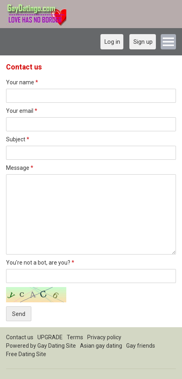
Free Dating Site (26, 354)
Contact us (19, 337)
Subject (17, 139)
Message (19, 168)
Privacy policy (104, 337)
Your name (22, 82)
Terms (75, 337)
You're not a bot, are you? (40, 262)
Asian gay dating (101, 345)
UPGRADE (50, 337)
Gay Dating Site (56, 345)
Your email (21, 111)
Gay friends (140, 345)
